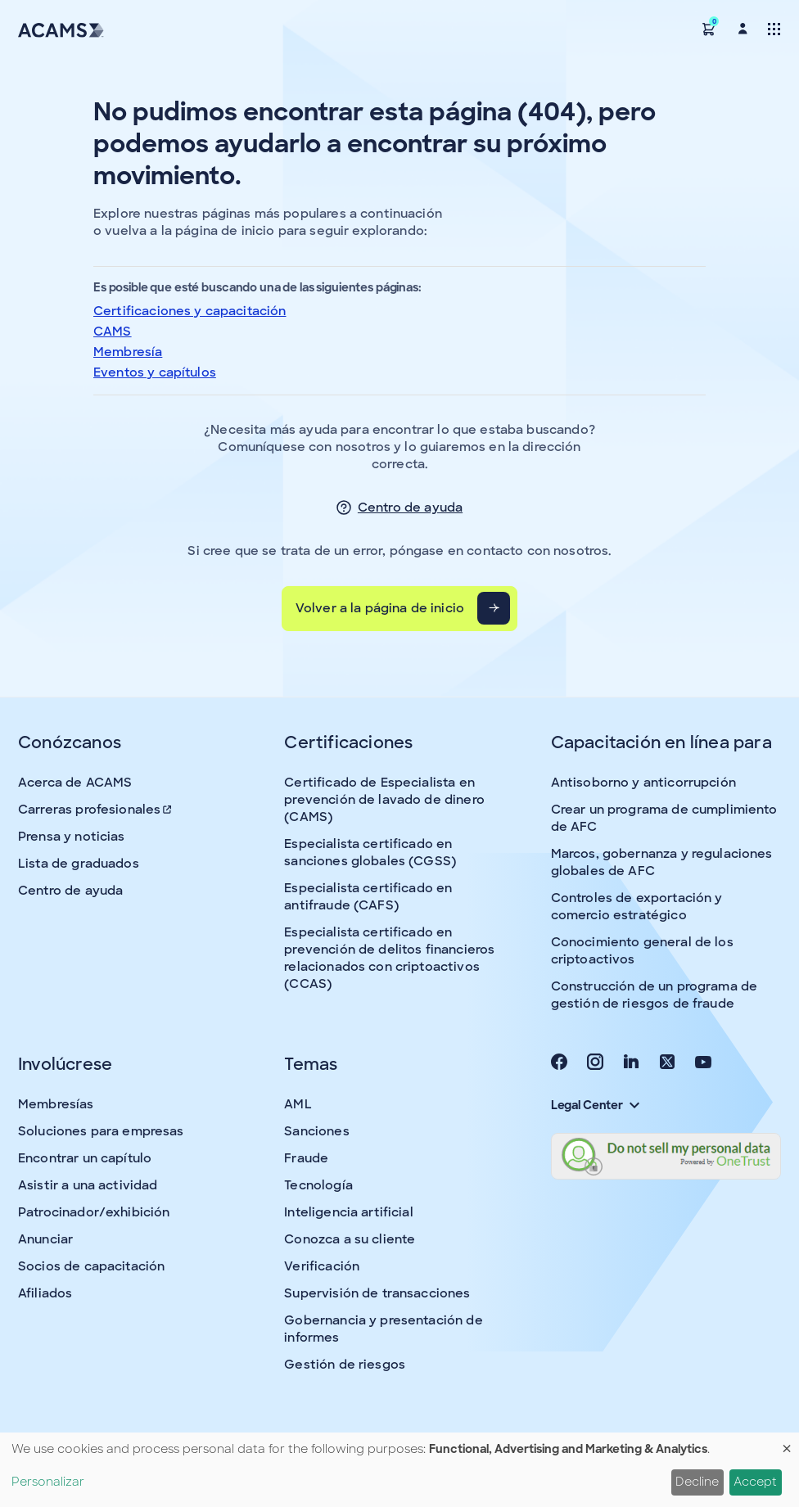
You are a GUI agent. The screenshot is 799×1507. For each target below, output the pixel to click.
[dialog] (399, 1470)
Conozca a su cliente (349, 1239)
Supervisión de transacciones (377, 1293)
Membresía (127, 352)
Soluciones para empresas (101, 1131)
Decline (697, 1481)
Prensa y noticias (71, 836)
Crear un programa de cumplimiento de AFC (664, 818)
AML (297, 1104)
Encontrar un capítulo (84, 1158)
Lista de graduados (78, 863)
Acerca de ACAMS (75, 782)
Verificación (321, 1266)
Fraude (306, 1158)
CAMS (112, 331)
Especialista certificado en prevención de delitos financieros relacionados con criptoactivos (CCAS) (389, 958)
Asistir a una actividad (87, 1185)
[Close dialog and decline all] (786, 1443)
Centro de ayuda (410, 507)
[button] (709, 28)
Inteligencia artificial (348, 1212)
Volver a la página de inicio (380, 608)
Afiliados (45, 1293)
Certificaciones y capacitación (190, 311)
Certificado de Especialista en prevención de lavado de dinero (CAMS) (384, 799)
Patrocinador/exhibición (93, 1212)
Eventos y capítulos (154, 372)
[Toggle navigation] (774, 28)
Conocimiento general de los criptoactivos (642, 951)
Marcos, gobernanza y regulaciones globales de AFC (662, 862)
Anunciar (45, 1239)
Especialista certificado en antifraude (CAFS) (368, 897)
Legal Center (595, 1105)
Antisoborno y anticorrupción (643, 782)
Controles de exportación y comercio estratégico (637, 906)
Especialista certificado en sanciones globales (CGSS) (370, 852)
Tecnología (318, 1185)
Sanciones (316, 1131)
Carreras (96, 809)
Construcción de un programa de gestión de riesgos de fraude (654, 995)
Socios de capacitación (91, 1266)
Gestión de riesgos (344, 1364)
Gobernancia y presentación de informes (383, 1329)
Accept (755, 1481)
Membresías (56, 1104)
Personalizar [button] (47, 1481)
